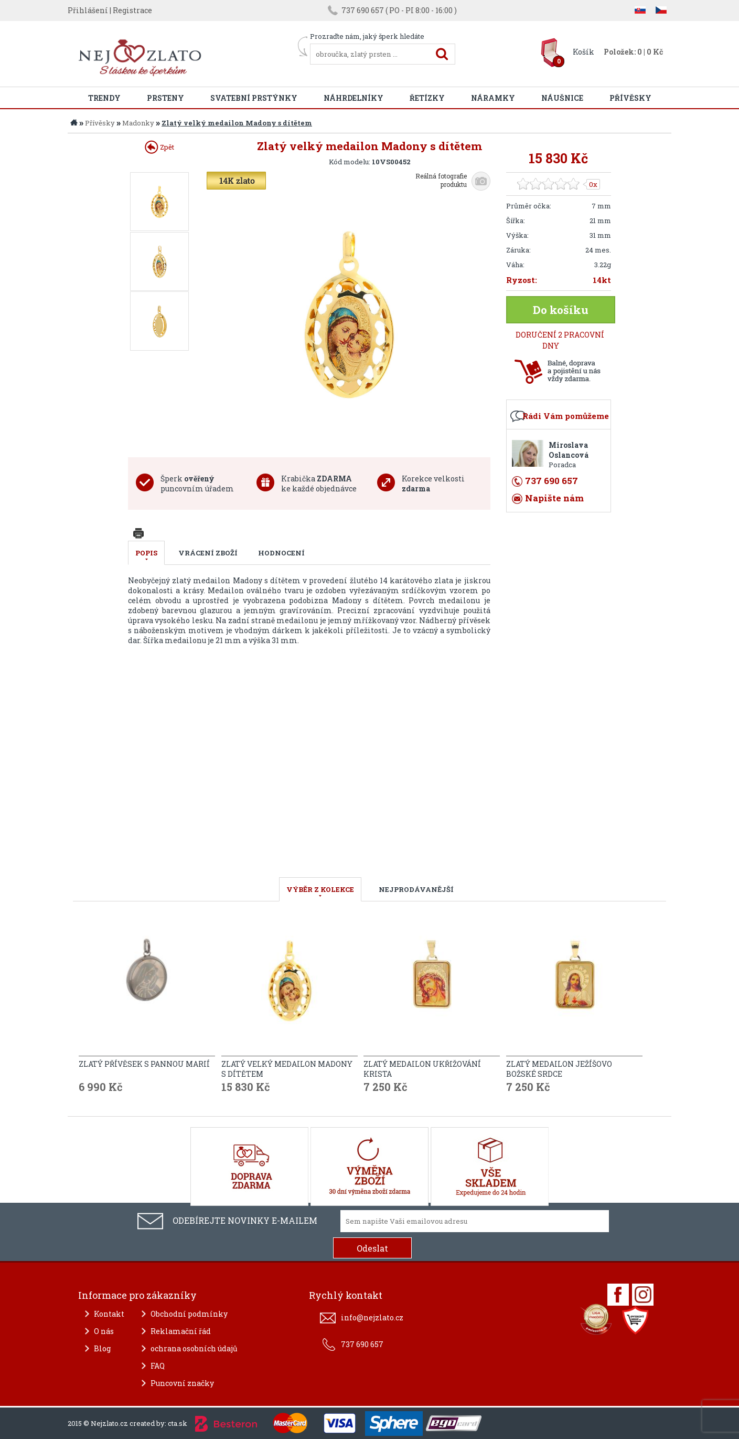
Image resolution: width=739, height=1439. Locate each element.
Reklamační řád (181, 1331)
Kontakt (109, 1314)
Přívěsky (630, 98)
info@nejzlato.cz (372, 1317)
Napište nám (554, 498)
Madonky (138, 123)
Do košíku (560, 309)
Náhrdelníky (353, 98)
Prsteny (165, 98)
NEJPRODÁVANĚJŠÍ (416, 889)
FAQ (158, 1366)
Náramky (493, 98)
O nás (104, 1331)
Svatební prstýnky (253, 98)
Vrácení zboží (208, 553)
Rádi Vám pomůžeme (565, 416)
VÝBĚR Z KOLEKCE (320, 889)
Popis (146, 553)
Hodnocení (281, 553)
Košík (583, 52)
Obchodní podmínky (189, 1314)
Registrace (132, 10)
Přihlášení (88, 10)
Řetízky (427, 98)
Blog (102, 1348)
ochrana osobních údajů (194, 1348)
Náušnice (562, 98)
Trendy (104, 98)
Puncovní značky (182, 1383)
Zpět (159, 147)
